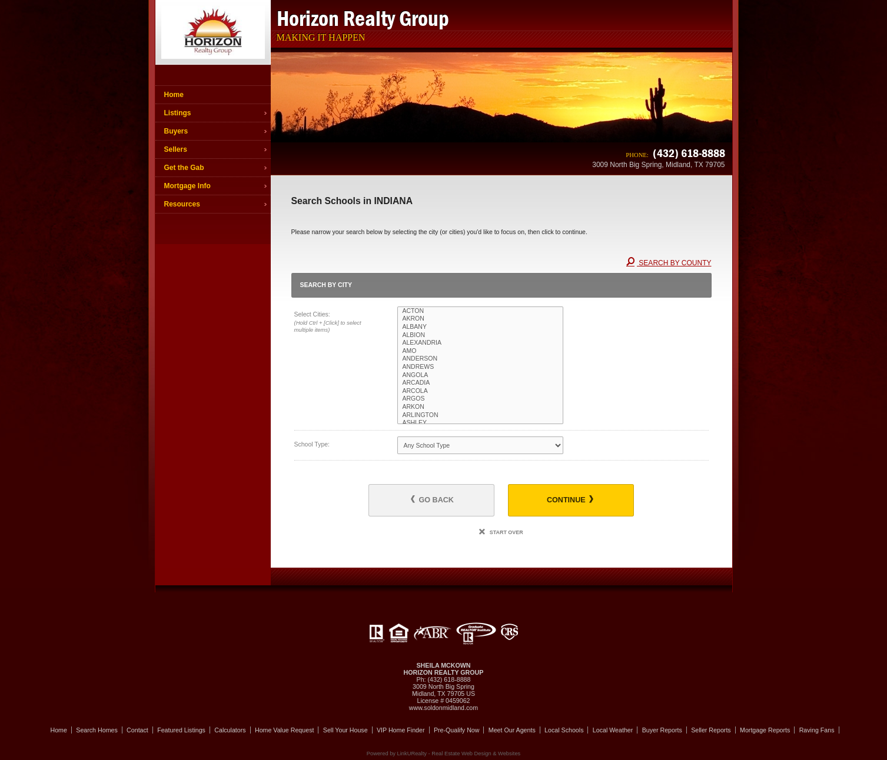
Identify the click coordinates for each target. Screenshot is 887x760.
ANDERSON (480, 359)
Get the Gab (184, 168)
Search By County (668, 263)
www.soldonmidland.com (443, 707)
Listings (177, 113)
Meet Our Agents (512, 730)
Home (174, 95)
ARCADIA (480, 383)
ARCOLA (480, 391)
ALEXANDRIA (480, 343)
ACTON (480, 311)
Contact (137, 730)
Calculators (229, 730)
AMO (480, 351)
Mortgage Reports (765, 730)
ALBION (480, 335)
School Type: (312, 444)
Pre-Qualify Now (457, 730)
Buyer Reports (662, 730)
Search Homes (96, 730)
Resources (182, 204)
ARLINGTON (480, 415)
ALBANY (480, 327)
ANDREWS (480, 367)
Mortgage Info (187, 186)
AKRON (480, 319)
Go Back (432, 499)
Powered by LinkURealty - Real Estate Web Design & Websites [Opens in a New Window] (443, 753)
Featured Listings (181, 730)
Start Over (501, 532)
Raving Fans (817, 730)
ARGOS (480, 399)
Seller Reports (711, 730)
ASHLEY (480, 423)
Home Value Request (284, 730)
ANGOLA (480, 375)
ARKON (480, 407)
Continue (570, 499)
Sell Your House (345, 730)
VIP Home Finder (401, 730)
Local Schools (563, 730)
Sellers (175, 149)
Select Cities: (335, 323)
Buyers (176, 131)
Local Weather (613, 730)
